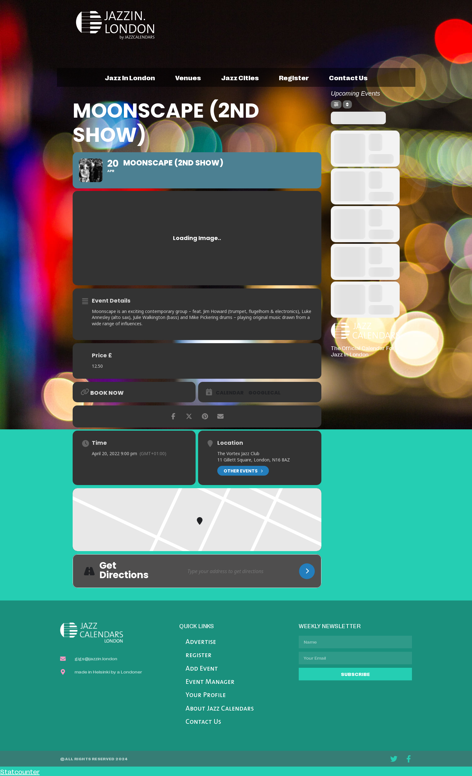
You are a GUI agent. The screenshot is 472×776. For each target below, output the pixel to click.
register (294, 77)
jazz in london (130, 77)
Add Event (202, 669)
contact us (348, 77)
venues (188, 77)
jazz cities (240, 77)
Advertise (201, 642)
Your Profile (206, 695)
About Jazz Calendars (220, 708)
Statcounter (20, 771)
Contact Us (203, 722)
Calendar (230, 393)
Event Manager (210, 682)
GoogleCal (264, 393)
